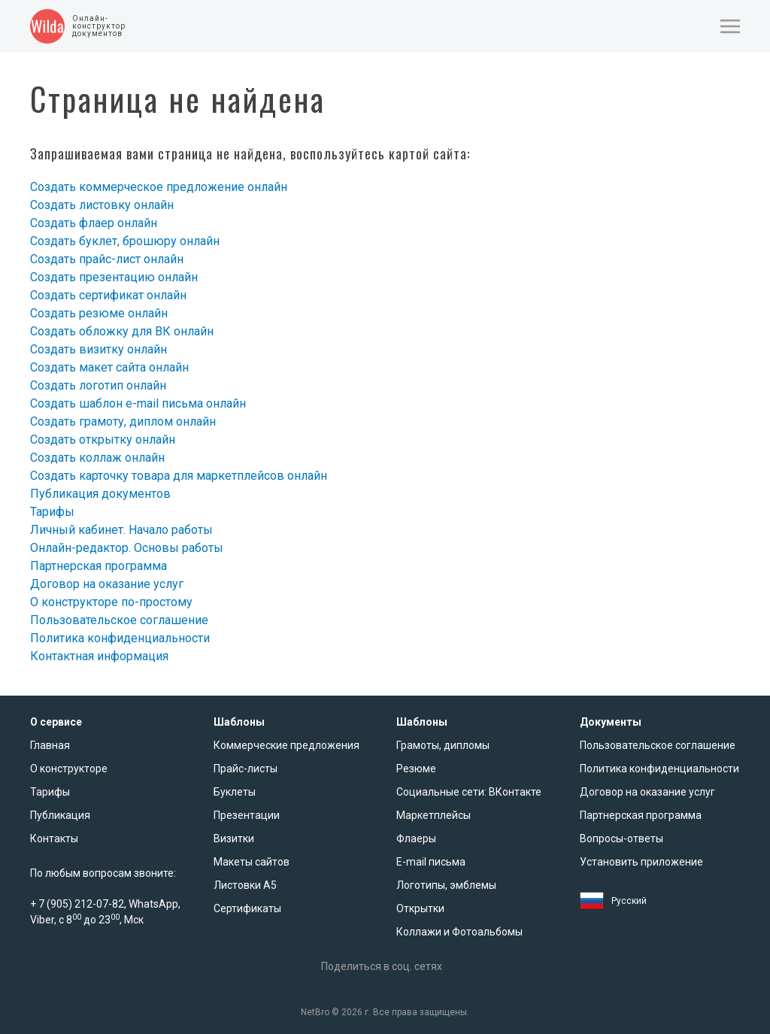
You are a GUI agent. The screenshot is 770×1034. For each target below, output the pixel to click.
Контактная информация (99, 656)
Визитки (234, 838)
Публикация (60, 815)
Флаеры (416, 838)
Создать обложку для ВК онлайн (122, 331)
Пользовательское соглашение (119, 620)
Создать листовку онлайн (102, 205)
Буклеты (235, 792)
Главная (50, 745)
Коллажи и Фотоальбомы (459, 932)
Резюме (416, 769)
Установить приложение (641, 862)
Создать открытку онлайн (102, 439)
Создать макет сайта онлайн (109, 367)
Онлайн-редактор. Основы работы (126, 548)
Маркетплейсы (433, 815)
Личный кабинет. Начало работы (121, 530)
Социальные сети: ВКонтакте (468, 792)
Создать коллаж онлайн (97, 457)
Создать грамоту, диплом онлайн (123, 421)
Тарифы (52, 512)
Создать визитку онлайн (98, 349)
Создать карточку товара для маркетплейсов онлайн (178, 475)
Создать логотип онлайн (98, 385)
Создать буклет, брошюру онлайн (125, 241)
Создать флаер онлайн (93, 223)
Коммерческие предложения (286, 745)
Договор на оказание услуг (106, 584)
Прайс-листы (245, 769)
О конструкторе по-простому (111, 602)
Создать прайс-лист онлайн (106, 259)
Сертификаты (247, 908)
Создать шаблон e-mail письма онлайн (138, 403)
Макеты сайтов (252, 862)
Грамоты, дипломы (443, 745)
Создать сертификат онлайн (108, 295)
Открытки (420, 908)
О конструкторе (69, 769)
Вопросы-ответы (621, 838)
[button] (730, 26)
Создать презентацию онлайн (114, 277)
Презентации (247, 815)
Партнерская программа (98, 566)
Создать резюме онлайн (99, 313)
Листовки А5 (245, 885)
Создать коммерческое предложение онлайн (158, 187)
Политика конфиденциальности (120, 638)
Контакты (54, 838)
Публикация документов (100, 494)
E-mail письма (430, 862)
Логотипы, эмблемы (446, 885)
